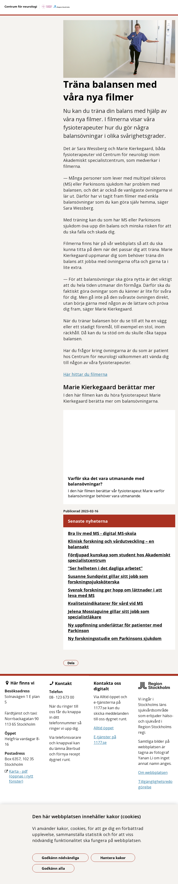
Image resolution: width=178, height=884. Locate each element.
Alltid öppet (104, 727)
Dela (73, 663)
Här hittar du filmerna (85, 374)
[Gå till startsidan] (89, 6)
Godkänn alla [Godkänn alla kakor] (53, 868)
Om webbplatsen (153, 772)
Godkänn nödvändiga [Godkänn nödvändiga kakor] (60, 857)
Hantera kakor (113, 857)
